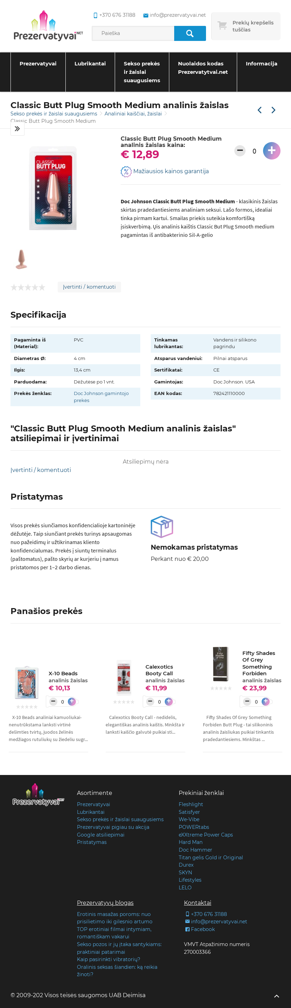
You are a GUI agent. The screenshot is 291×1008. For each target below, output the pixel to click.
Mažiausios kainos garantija (165, 171)
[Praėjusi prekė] (260, 111)
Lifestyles (190, 880)
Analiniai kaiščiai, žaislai (134, 114)
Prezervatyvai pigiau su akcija (113, 827)
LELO (185, 887)
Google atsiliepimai (101, 835)
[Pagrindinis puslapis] (48, 26)
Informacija (261, 63)
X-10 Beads (68, 677)
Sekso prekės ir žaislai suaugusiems (142, 72)
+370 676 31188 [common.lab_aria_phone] (113, 15)
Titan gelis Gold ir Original (211, 857)
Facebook (199, 929)
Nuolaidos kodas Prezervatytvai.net (203, 67)
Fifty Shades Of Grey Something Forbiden (262, 667)
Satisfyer (189, 812)
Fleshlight (191, 804)
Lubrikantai (90, 63)
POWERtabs (194, 827)
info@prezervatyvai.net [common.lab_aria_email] (174, 15)
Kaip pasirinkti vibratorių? (108, 959)
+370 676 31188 (205, 914)
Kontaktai (197, 903)
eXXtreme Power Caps (206, 835)
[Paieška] (190, 33)
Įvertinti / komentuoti (89, 287)
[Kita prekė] (274, 111)
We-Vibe (189, 819)
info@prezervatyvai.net (215, 921)
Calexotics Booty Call (165, 673)
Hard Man (191, 842)
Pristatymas (92, 842)
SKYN (185, 872)
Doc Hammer (195, 850)
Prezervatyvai (38, 63)
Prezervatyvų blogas (105, 903)
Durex (186, 865)
